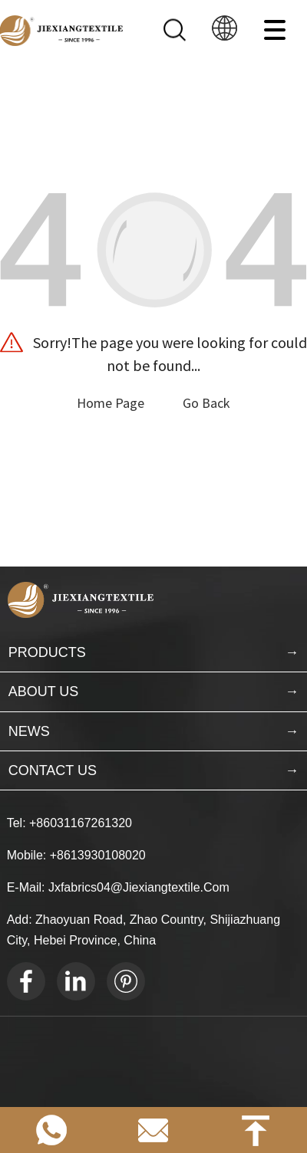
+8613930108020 (98, 855)
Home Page (110, 403)
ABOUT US (43, 691)
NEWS (29, 731)
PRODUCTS (47, 652)
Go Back (206, 403)
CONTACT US (52, 770)
